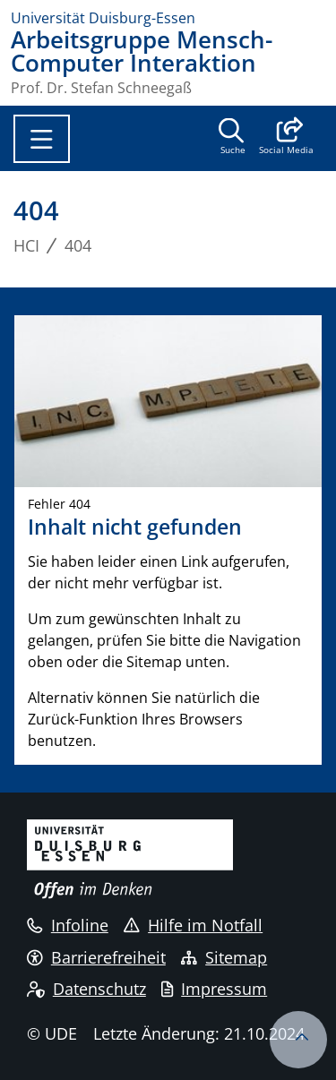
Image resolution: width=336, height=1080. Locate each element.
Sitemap (224, 957)
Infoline (67, 925)
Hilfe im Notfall (193, 925)
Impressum (214, 988)
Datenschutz (86, 988)
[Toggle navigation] (41, 139)
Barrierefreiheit (96, 957)
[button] (286, 138)
